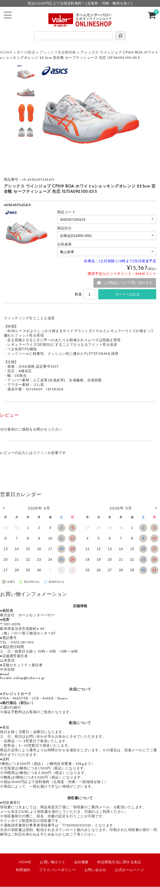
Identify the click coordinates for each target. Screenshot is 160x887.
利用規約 (23, 870)
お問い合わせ (95, 870)
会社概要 (81, 863)
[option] (26, 74)
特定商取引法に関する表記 (119, 863)
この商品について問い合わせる (124, 283)
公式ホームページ (129, 870)
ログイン (40, 453)
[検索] (120, 36)
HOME (25, 863)
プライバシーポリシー (57, 870)
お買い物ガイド (53, 863)
